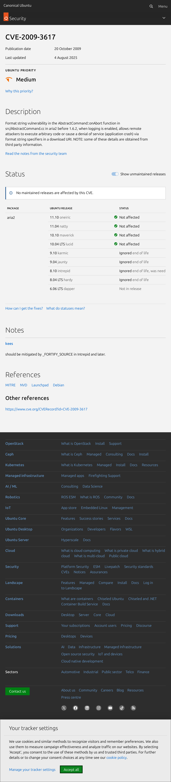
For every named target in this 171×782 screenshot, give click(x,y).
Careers (107, 690)
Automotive (70, 672)
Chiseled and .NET (142, 599)
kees (9, 343)
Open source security (78, 654)
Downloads (14, 615)
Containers (14, 599)
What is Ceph (71, 454)
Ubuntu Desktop (18, 529)
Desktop (67, 615)
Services (114, 518)
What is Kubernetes (76, 465)
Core (97, 615)
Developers (97, 529)
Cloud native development (82, 661)
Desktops (68, 636)
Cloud (10, 550)
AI (62, 647)
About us (68, 690)
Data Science (93, 486)
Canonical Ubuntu (17, 5)
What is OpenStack (76, 443)
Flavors (115, 529)
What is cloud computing (80, 550)
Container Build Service (79, 604)
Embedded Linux (94, 508)
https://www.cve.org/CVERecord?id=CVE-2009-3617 (46, 409)
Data (71, 647)
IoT (8, 508)
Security (12, 567)
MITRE (10, 385)
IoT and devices (110, 654)
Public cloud (118, 556)
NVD (23, 385)
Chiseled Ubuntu (111, 599)
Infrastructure (90, 647)
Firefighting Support (104, 476)
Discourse (144, 625)
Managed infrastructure (24, 476)
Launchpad (40, 385)
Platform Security (75, 567)
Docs (131, 454)
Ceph (9, 454)
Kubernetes (14, 465)
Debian (58, 385)
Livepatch (112, 567)
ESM (96, 567)
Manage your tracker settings (32, 770)
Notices (80, 572)
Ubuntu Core (15, 518)
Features (68, 518)
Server (84, 615)
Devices (86, 636)
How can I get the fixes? (24, 308)
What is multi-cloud (89, 556)
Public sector (112, 672)
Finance (143, 672)
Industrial (90, 672)
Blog (120, 690)
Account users (105, 625)
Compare (106, 583)
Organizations (72, 529)
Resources (150, 465)
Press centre (71, 697)
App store (69, 508)
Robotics (12, 497)
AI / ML (11, 486)
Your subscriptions (75, 625)
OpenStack (14, 443)
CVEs (65, 572)
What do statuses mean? (65, 308)
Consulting (114, 454)
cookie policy (116, 757)
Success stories (91, 518)
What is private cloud (121, 550)
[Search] (151, 6)
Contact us (17, 691)
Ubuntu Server (17, 540)
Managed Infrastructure (123, 647)
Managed (94, 454)
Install (100, 443)
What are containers (77, 599)
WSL (129, 529)
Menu (162, 6)
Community (113, 497)
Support (115, 443)
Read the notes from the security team (36, 153)
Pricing (126, 625)
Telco (130, 672)
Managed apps (72, 476)
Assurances (99, 572)
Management (122, 508)
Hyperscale (70, 540)
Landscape (14, 583)
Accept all (71, 770)
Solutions (13, 647)
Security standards (138, 567)
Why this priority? (19, 91)
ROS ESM (68, 497)
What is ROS (90, 497)
